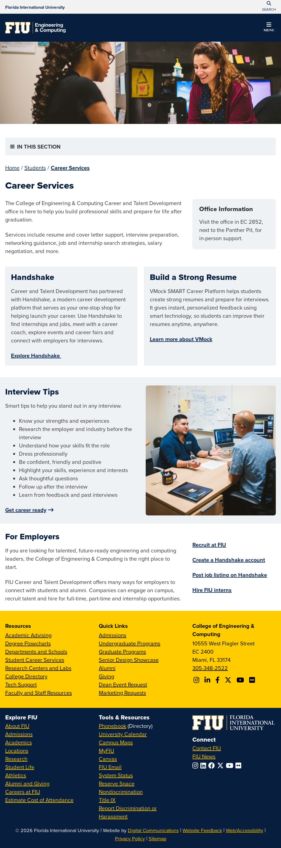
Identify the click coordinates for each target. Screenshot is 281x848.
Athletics (15, 775)
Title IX (107, 800)
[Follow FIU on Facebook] (212, 765)
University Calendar (123, 734)
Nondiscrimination (121, 792)
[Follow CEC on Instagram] (197, 680)
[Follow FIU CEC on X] (229, 680)
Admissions (112, 635)
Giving (106, 676)
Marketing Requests (122, 693)
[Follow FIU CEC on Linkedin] (208, 680)
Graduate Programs (122, 652)
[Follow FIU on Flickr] (239, 765)
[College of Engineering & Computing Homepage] (35, 27)
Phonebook (112, 726)
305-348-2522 (210, 668)
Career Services (70, 168)
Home (12, 168)
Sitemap (157, 838)
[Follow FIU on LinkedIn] (204, 765)
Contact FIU (206, 748)
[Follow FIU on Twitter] (221, 765)
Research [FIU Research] (16, 759)
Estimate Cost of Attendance (39, 800)
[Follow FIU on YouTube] (230, 765)
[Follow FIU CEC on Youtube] (241, 680)
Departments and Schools (36, 652)
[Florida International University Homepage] (35, 7)
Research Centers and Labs (38, 668)
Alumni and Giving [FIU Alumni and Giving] (27, 783)
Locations (16, 751)
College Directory (26, 676)
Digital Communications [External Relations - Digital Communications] (153, 830)
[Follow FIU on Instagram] (196, 765)
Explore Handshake (36, 355)
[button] (269, 28)
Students (35, 168)
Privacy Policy (130, 838)
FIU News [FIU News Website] (203, 756)
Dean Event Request (123, 684)
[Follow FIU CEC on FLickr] (253, 680)
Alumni (107, 668)
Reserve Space (116, 783)
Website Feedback (202, 830)
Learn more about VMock (181, 339)
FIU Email (110, 767)
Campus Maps (116, 742)
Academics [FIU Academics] (18, 742)
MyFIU (106, 751)
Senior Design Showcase (129, 660)
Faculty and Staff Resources (38, 693)
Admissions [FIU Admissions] (19, 734)
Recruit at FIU (209, 545)
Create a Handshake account (228, 560)
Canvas (108, 759)
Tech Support (21, 684)
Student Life (19, 767)
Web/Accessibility (244, 830)
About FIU (17, 726)
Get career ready (25, 510)
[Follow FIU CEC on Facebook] (218, 680)
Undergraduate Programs (129, 643)
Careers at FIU (22, 792)
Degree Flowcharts (28, 643)
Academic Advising (28, 635)
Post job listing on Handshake (229, 575)
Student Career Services (34, 660)
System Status (116, 775)
